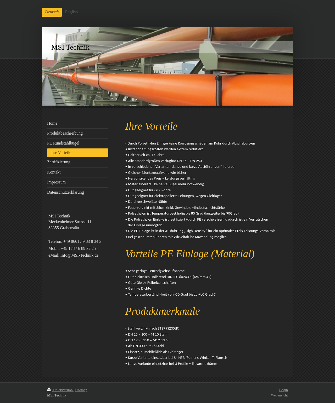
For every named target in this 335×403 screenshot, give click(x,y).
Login (283, 390)
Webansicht (279, 395)
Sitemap (81, 390)
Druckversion (60, 390)
